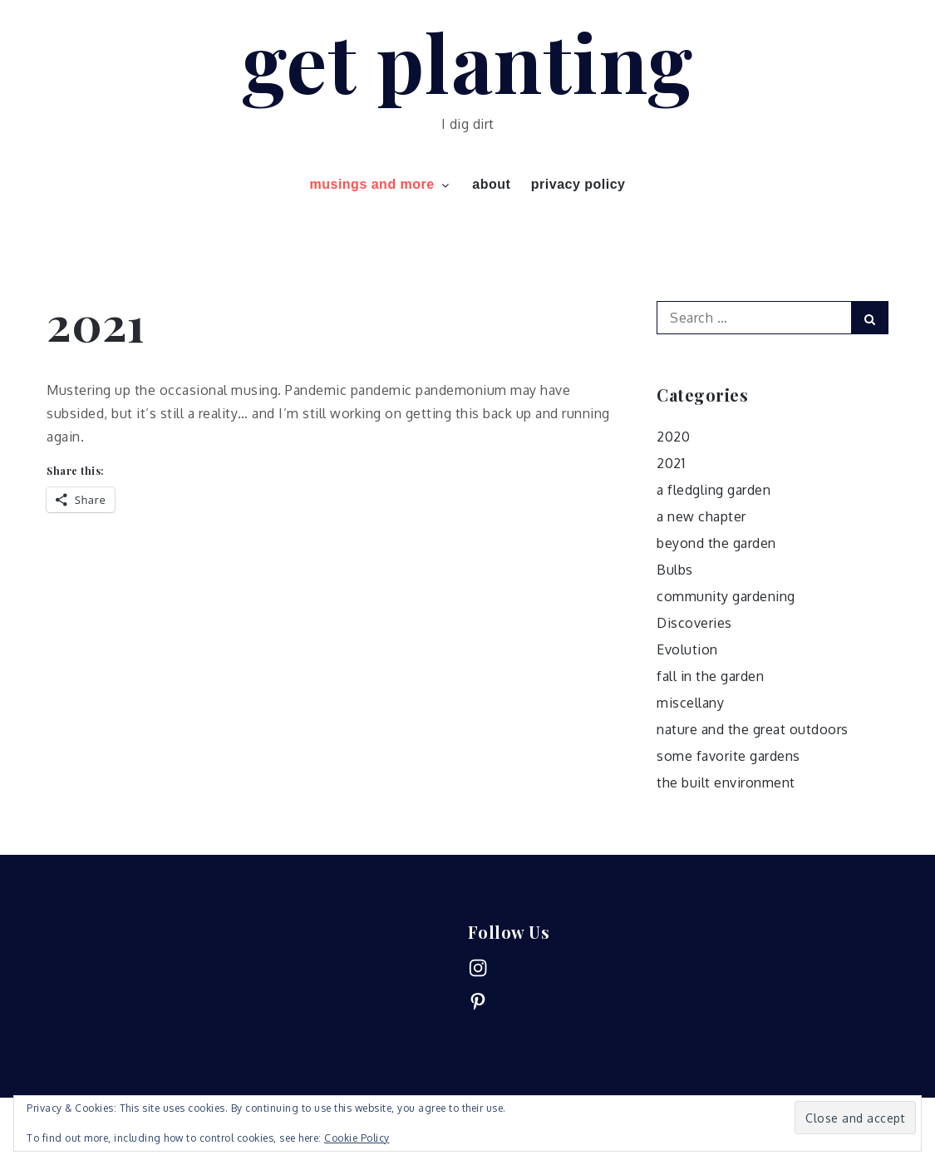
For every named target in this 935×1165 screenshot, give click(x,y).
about (491, 184)
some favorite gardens (728, 756)
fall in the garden (710, 676)
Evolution (687, 649)
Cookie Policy (357, 1138)
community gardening (726, 596)
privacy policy (578, 184)
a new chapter (701, 516)
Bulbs (675, 569)
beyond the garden (716, 543)
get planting (468, 60)
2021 (671, 463)
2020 (673, 436)
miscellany (690, 702)
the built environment (726, 782)
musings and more (380, 184)
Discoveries (694, 623)
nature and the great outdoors (753, 729)
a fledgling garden (713, 489)
